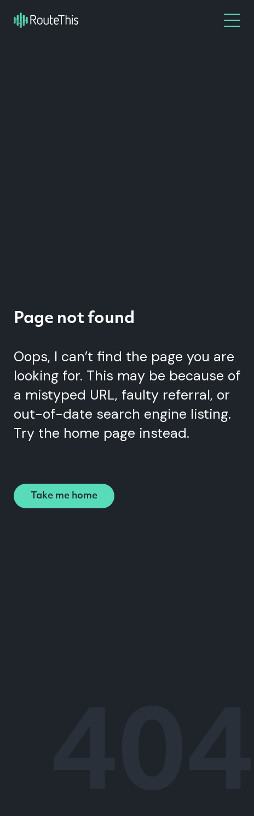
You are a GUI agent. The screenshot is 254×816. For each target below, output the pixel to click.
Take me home (64, 496)
